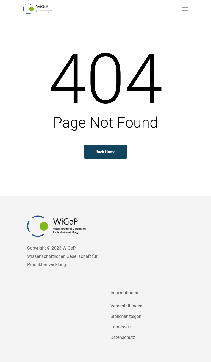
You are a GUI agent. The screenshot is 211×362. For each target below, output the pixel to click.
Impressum (121, 326)
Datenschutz (122, 337)
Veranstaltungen (126, 306)
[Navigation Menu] (185, 9)
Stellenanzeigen (125, 316)
